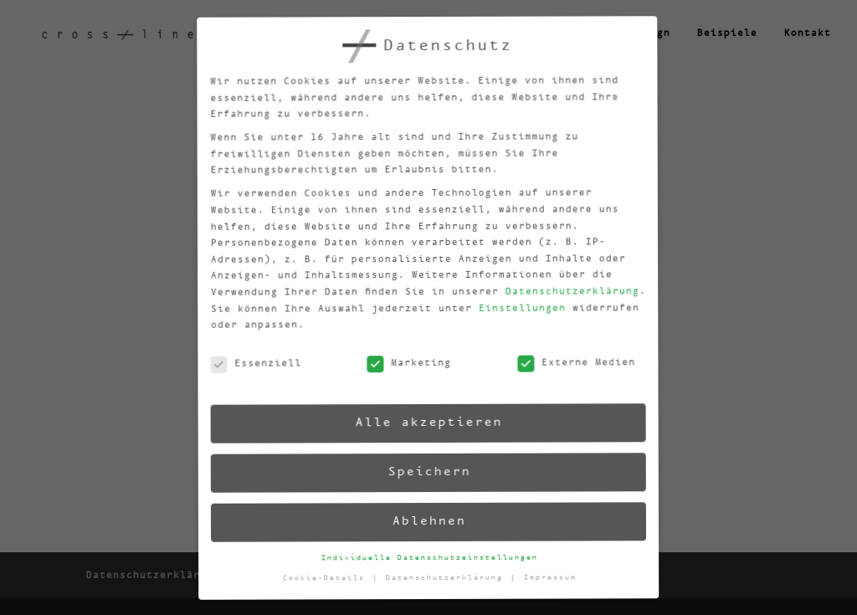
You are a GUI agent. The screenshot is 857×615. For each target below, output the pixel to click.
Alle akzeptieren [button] (423, 422)
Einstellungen (511, 303)
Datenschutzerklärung (560, 284)
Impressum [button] (551, 571)
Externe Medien (568, 356)
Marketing (401, 365)
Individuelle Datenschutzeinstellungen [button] (429, 556)
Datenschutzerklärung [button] (448, 576)
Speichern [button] (426, 471)
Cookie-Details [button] (328, 582)
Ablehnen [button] (428, 520)
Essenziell (248, 372)
